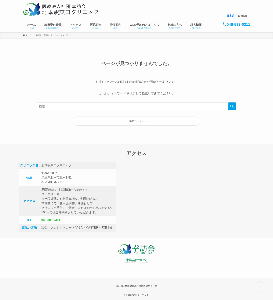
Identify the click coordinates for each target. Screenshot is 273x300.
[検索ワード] (136, 106)
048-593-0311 (50, 220)
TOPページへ (137, 120)
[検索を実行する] (232, 106)
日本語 (230, 15)
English (242, 15)
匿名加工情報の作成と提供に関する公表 (136, 286)
